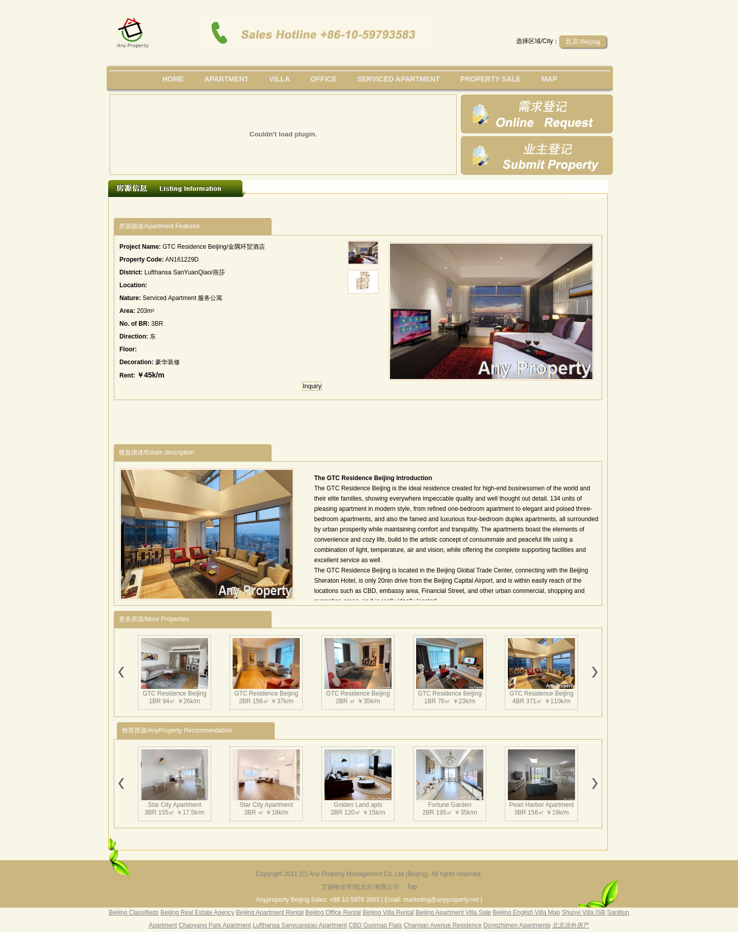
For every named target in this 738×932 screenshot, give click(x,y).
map (549, 79)
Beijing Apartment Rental (269, 912)
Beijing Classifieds (133, 912)
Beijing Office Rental (333, 912)
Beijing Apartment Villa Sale (453, 912)
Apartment (226, 79)
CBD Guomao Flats (375, 925)
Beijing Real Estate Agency (197, 912)
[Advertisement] (301, 207)
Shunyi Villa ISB (583, 912)
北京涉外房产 (570, 925)
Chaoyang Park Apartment (215, 925)
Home (173, 79)
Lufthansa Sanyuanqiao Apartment (300, 925)
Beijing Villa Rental (388, 912)
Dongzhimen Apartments (516, 925)
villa (279, 79)
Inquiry (312, 386)
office (324, 79)
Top (412, 886)
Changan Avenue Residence (443, 925)
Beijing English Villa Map (526, 912)
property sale (490, 79)
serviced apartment (398, 79)
